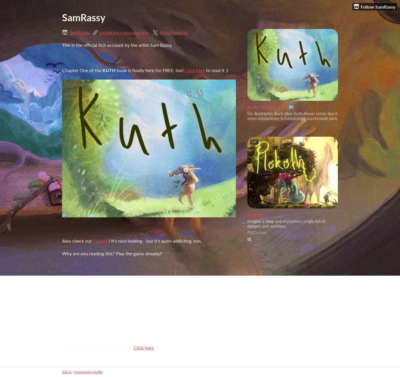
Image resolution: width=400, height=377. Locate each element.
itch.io (67, 372)
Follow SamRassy (374, 6)
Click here (195, 70)
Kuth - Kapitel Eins (266, 107)
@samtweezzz (174, 32)
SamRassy (80, 32)
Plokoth (101, 240)
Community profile (88, 372)
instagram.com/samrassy (124, 32)
